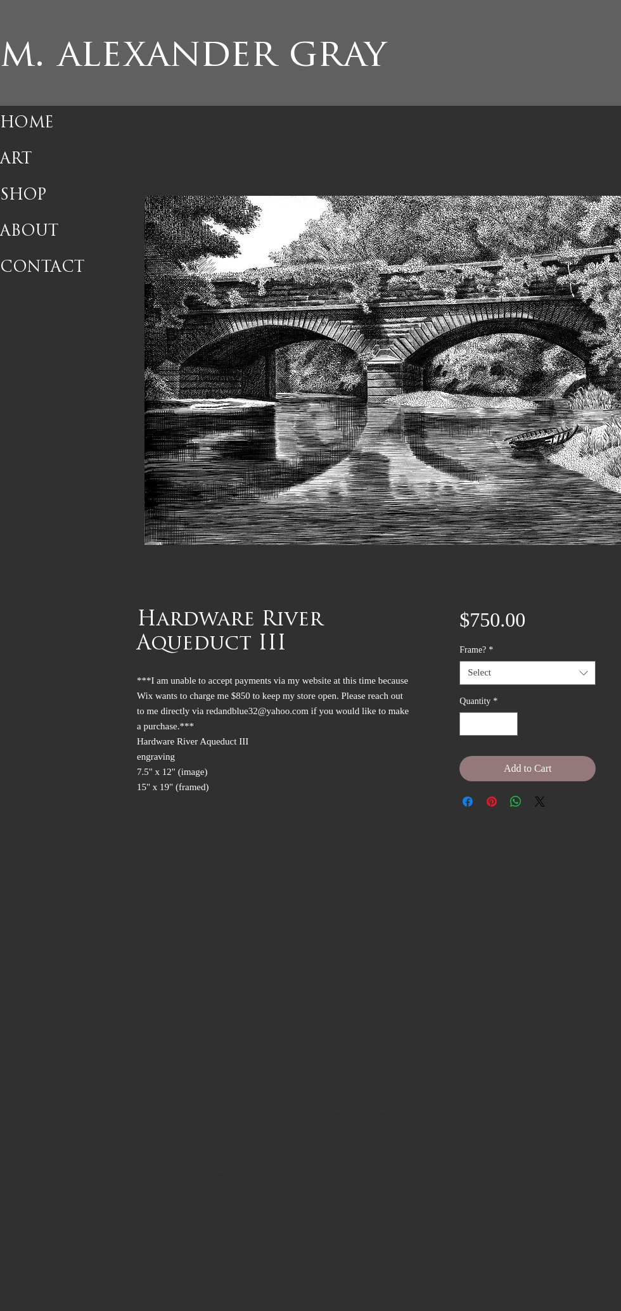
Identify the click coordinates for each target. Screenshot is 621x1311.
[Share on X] (539, 801)
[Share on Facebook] (467, 801)
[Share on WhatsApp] (515, 801)
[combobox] (527, 673)
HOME (27, 123)
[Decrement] (469, 724)
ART (16, 159)
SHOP (23, 195)
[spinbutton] (488, 724)
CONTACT (42, 268)
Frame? (476, 650)
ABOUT (29, 232)
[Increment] (508, 724)
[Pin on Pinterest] (491, 801)
